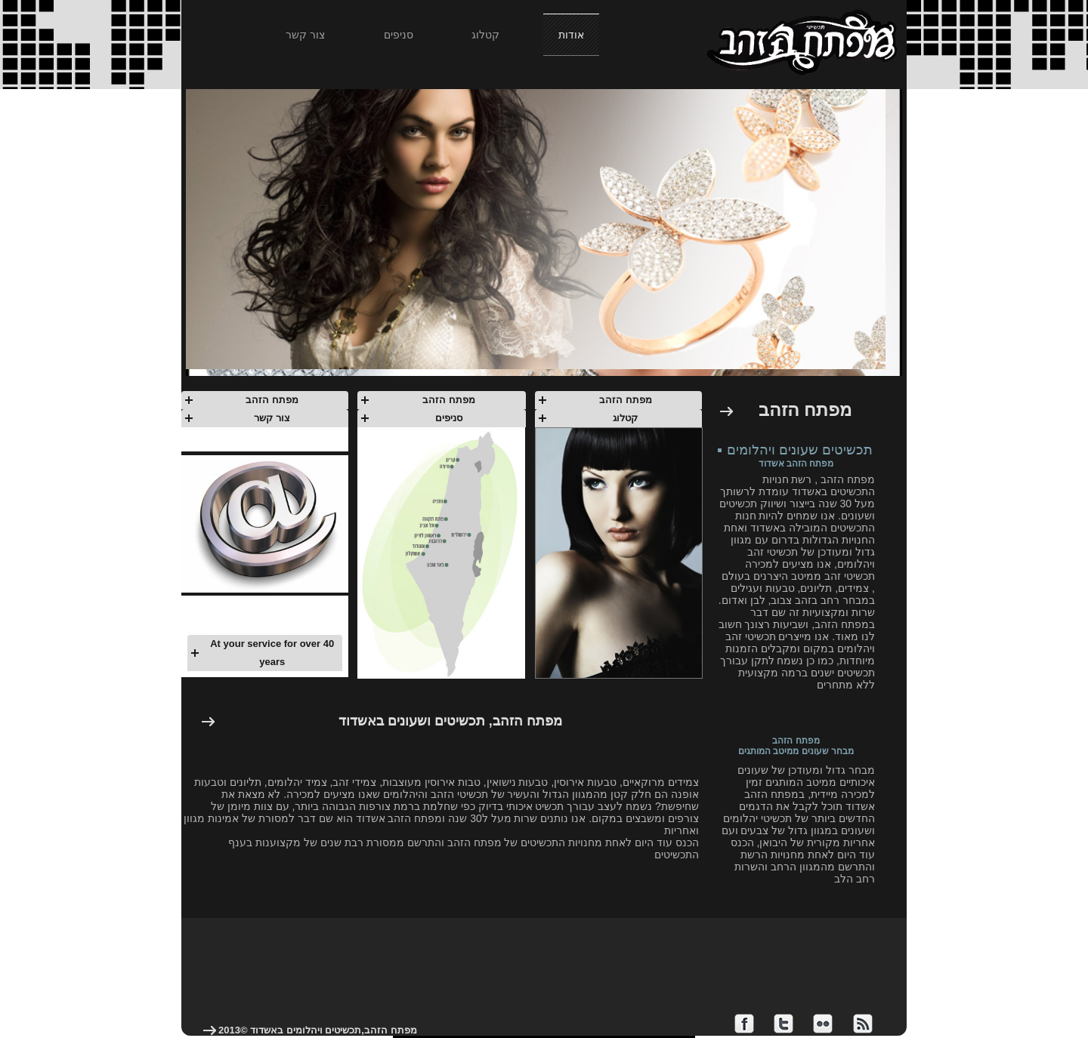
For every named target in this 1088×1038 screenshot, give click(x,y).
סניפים (398, 35)
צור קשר (305, 35)
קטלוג (485, 35)
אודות (571, 35)
